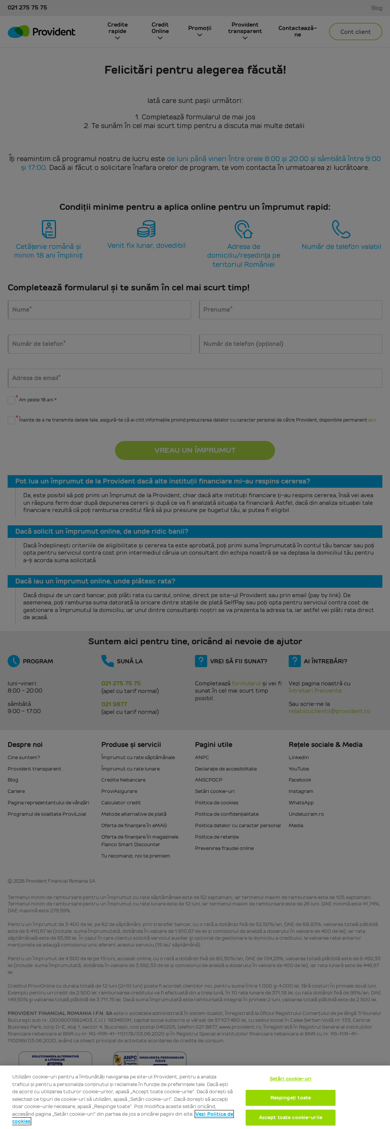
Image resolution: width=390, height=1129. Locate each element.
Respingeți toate (290, 1097)
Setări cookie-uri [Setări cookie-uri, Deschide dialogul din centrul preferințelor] (291, 1078)
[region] (195, 1097)
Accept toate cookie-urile (290, 1117)
